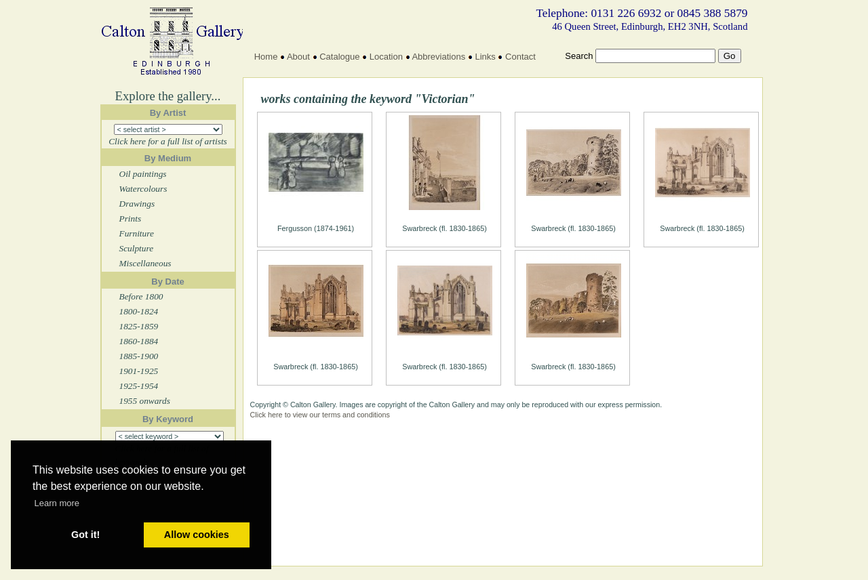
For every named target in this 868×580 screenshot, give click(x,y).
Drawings (137, 204)
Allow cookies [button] (196, 534)
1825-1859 (139, 326)
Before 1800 (141, 296)
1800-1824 (139, 311)
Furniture (136, 233)
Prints (130, 218)
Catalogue (339, 56)
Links (485, 56)
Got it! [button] (85, 534)
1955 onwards (144, 401)
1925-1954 (139, 386)
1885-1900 (139, 356)
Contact (520, 56)
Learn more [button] (57, 503)
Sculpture (136, 248)
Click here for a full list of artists (167, 141)
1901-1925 (139, 371)
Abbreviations (438, 56)
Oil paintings (143, 174)
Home (266, 56)
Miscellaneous (145, 263)
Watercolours (143, 189)
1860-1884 (139, 341)
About (298, 56)
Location (386, 56)
